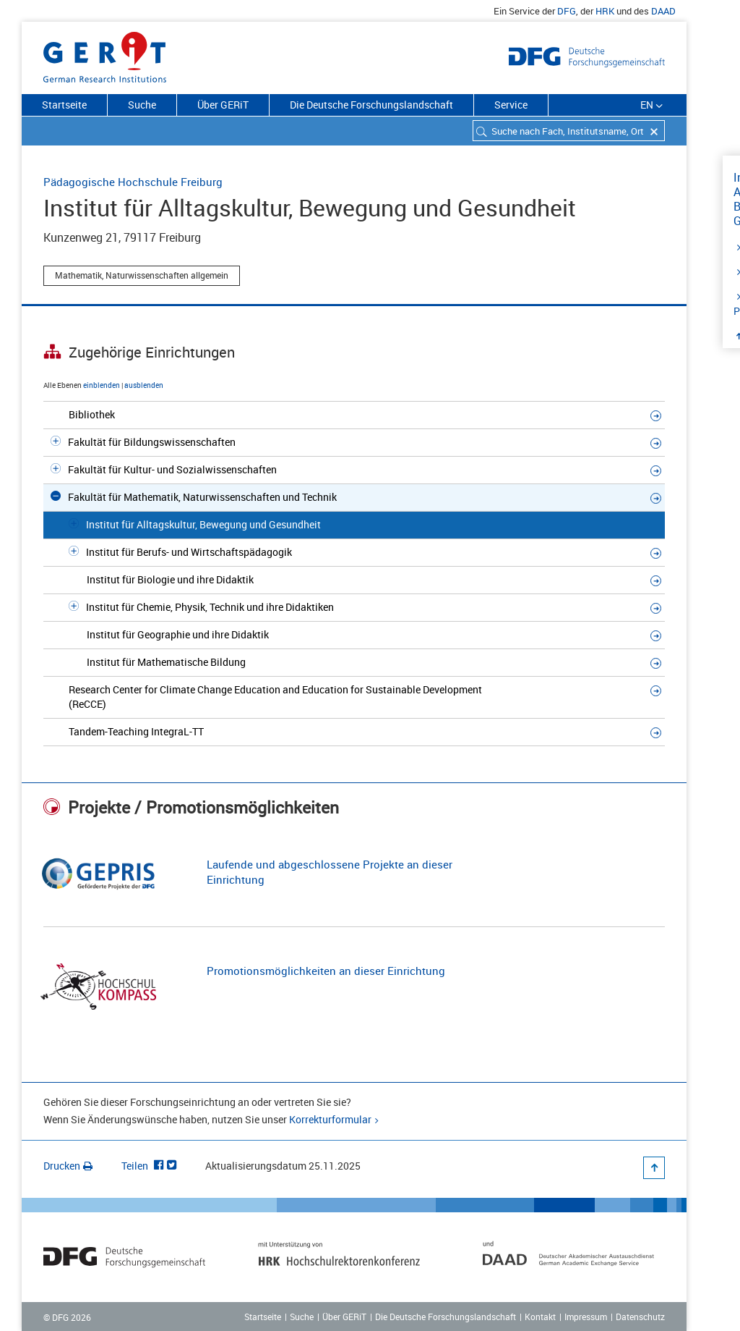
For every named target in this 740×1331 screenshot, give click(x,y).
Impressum (585, 1316)
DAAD (663, 10)
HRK (604, 10)
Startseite (64, 104)
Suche (142, 104)
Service (511, 104)
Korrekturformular (330, 1119)
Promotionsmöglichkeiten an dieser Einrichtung (326, 970)
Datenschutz (640, 1316)
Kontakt (540, 1316)
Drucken (67, 1165)
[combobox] (569, 130)
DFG (566, 10)
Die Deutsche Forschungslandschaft (371, 104)
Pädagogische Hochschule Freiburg (133, 181)
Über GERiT (223, 104)
